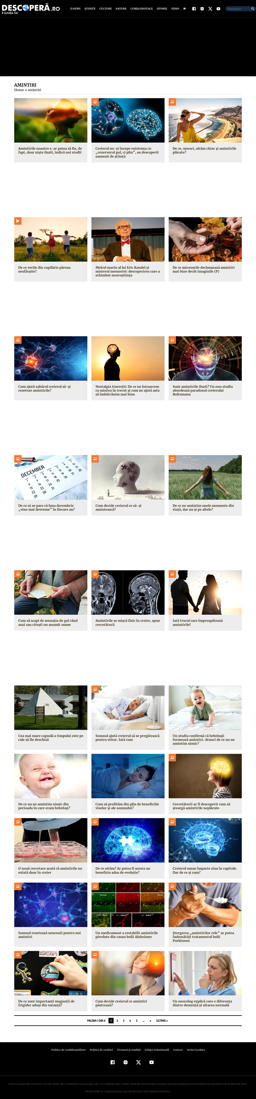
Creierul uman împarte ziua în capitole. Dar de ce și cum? (204, 870)
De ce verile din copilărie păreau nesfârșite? (43, 269)
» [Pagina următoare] (150, 1016)
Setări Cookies (193, 1045)
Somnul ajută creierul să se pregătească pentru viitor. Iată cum (126, 738)
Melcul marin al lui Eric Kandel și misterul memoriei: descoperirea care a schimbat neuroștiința (126, 271)
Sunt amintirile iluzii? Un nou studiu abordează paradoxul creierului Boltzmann (201, 390)
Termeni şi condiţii (128, 1045)
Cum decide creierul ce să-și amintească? (127, 506)
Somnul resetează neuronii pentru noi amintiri (48, 935)
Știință (90, 8)
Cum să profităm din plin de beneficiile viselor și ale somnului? (126, 806)
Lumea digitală (141, 8)
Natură (120, 8)
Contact (176, 1045)
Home (19, 90)
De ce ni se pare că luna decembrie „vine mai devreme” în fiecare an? (50, 507)
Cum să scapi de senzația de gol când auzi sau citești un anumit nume (47, 622)
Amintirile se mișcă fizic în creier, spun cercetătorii (126, 622)
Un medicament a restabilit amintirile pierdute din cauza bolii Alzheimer (125, 935)
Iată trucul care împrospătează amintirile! (197, 622)
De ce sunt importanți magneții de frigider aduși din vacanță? (45, 999)
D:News (76, 8)
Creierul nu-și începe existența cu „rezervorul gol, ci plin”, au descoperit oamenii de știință (125, 152)
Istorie (161, 8)
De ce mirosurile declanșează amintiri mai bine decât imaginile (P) (203, 269)
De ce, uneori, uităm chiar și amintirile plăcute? (203, 150)
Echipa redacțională (156, 1045)
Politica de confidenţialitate (70, 1045)
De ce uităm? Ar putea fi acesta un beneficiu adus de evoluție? (122, 870)
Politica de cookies (102, 1045)
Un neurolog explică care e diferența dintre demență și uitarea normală (202, 999)
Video (174, 8)
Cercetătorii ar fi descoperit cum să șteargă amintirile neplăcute (200, 806)
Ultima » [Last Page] (162, 1016)
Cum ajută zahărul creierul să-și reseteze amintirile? (50, 388)
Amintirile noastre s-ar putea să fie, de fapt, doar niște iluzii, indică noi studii (48, 150)
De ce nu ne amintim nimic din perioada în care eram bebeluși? (50, 806)
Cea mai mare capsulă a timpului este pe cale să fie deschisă (50, 738)
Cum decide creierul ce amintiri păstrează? (120, 999)
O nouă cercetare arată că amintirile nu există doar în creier (49, 870)
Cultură (105, 8)
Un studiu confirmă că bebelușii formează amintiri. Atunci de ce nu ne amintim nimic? (203, 740)
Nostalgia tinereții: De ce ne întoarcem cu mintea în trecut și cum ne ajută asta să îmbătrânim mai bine (126, 390)
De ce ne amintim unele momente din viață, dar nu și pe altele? (203, 507)
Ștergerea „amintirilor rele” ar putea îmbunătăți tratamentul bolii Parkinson (204, 935)
